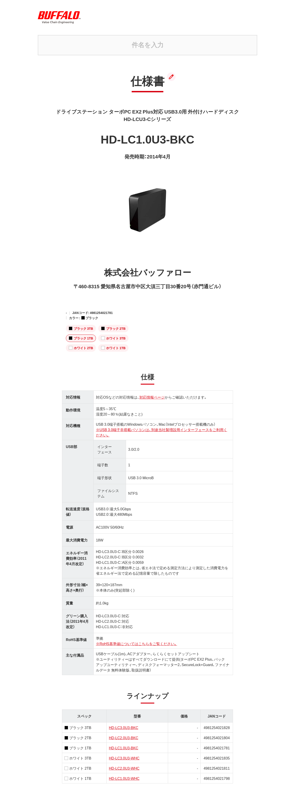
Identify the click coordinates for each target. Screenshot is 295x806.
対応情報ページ (152, 397)
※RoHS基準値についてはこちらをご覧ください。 (136, 643)
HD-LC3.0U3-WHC (124, 758)
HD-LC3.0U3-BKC (123, 727)
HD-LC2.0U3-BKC (123, 737)
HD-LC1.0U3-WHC (124, 778)
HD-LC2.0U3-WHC (124, 768)
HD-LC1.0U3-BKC (123, 747)
